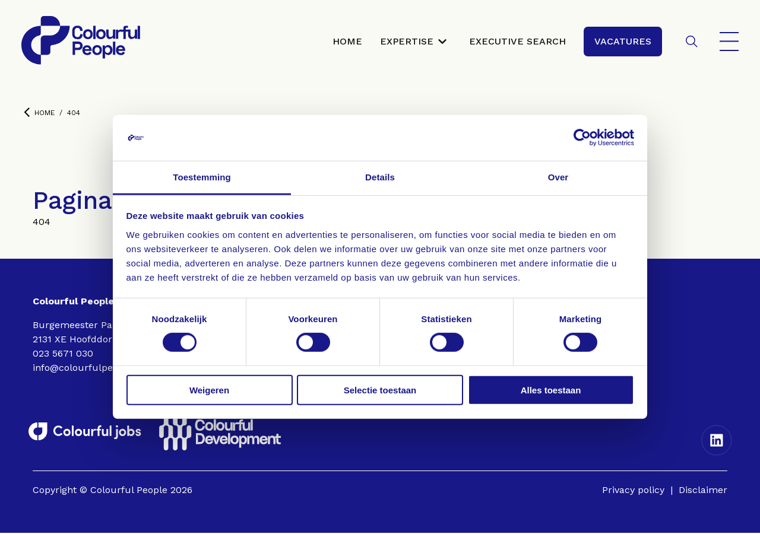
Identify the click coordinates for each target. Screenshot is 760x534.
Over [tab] (558, 177)
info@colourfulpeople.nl (88, 368)
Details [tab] (380, 177)
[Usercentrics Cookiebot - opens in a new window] (582, 138)
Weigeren (209, 389)
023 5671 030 (63, 354)
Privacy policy (633, 491)
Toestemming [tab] (202, 177)
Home (39, 114)
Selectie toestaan (380, 389)
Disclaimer (703, 491)
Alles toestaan (551, 389)
